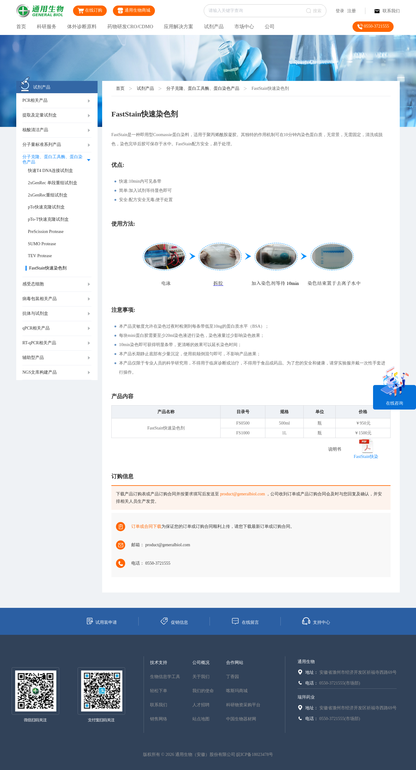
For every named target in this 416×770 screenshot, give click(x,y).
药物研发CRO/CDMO (130, 26)
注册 (351, 11)
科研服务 (46, 26)
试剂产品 (214, 26)
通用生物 (306, 661)
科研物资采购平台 (243, 705)
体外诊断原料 (82, 26)
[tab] (56, 100)
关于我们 (201, 676)
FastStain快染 (366, 456)
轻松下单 (158, 690)
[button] (56, 100)
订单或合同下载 (146, 526)
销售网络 (158, 719)
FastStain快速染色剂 (270, 88)
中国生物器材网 (241, 719)
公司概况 (201, 662)
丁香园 (232, 676)
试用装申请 (101, 621)
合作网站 (234, 662)
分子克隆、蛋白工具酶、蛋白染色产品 (202, 88)
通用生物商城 (133, 10)
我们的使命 (203, 690)
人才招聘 (201, 705)
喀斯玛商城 (237, 690)
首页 (21, 26)
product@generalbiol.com (242, 494)
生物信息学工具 (165, 676)
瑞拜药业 (306, 697)
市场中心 (244, 26)
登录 (340, 11)
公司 (270, 26)
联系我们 (387, 11)
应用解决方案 (178, 26)
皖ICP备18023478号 (254, 754)
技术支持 (158, 662)
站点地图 (201, 719)
